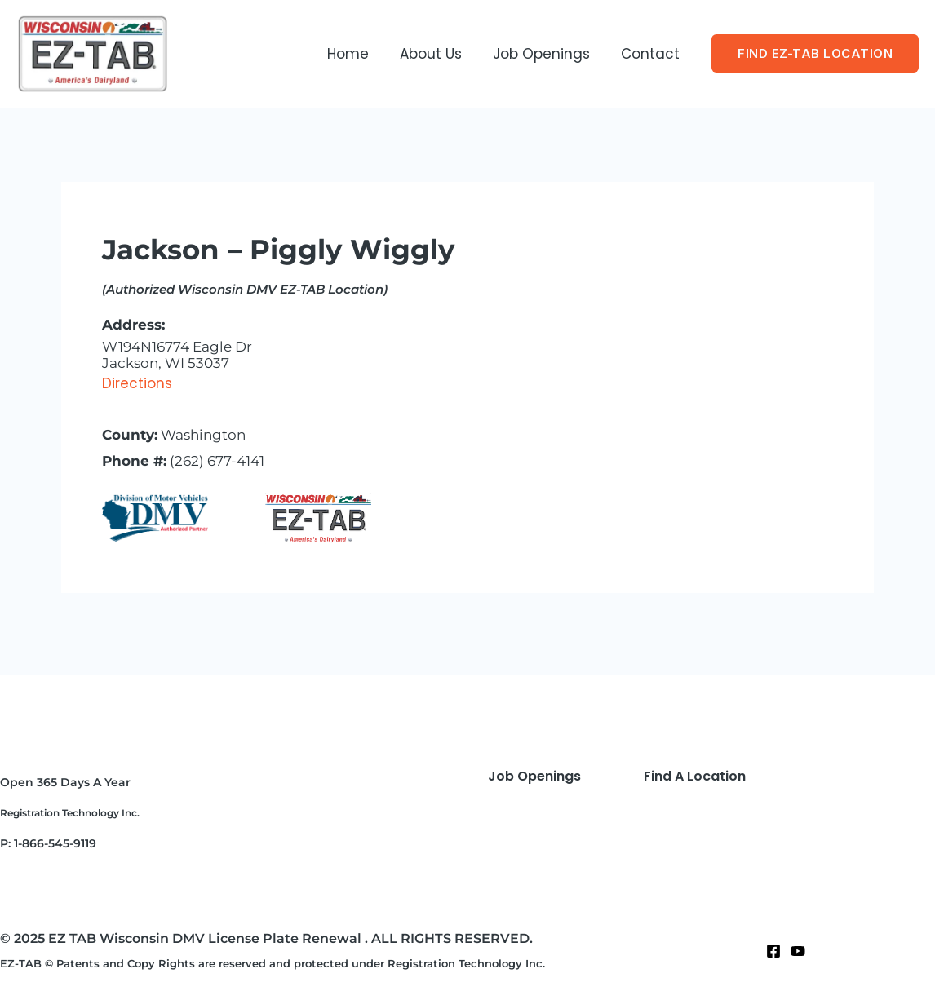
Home (359, 54)
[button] (815, 53)
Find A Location (695, 776)
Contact (652, 54)
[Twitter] (798, 951)
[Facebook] (773, 951)
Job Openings (546, 54)
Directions (137, 383)
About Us (439, 54)
